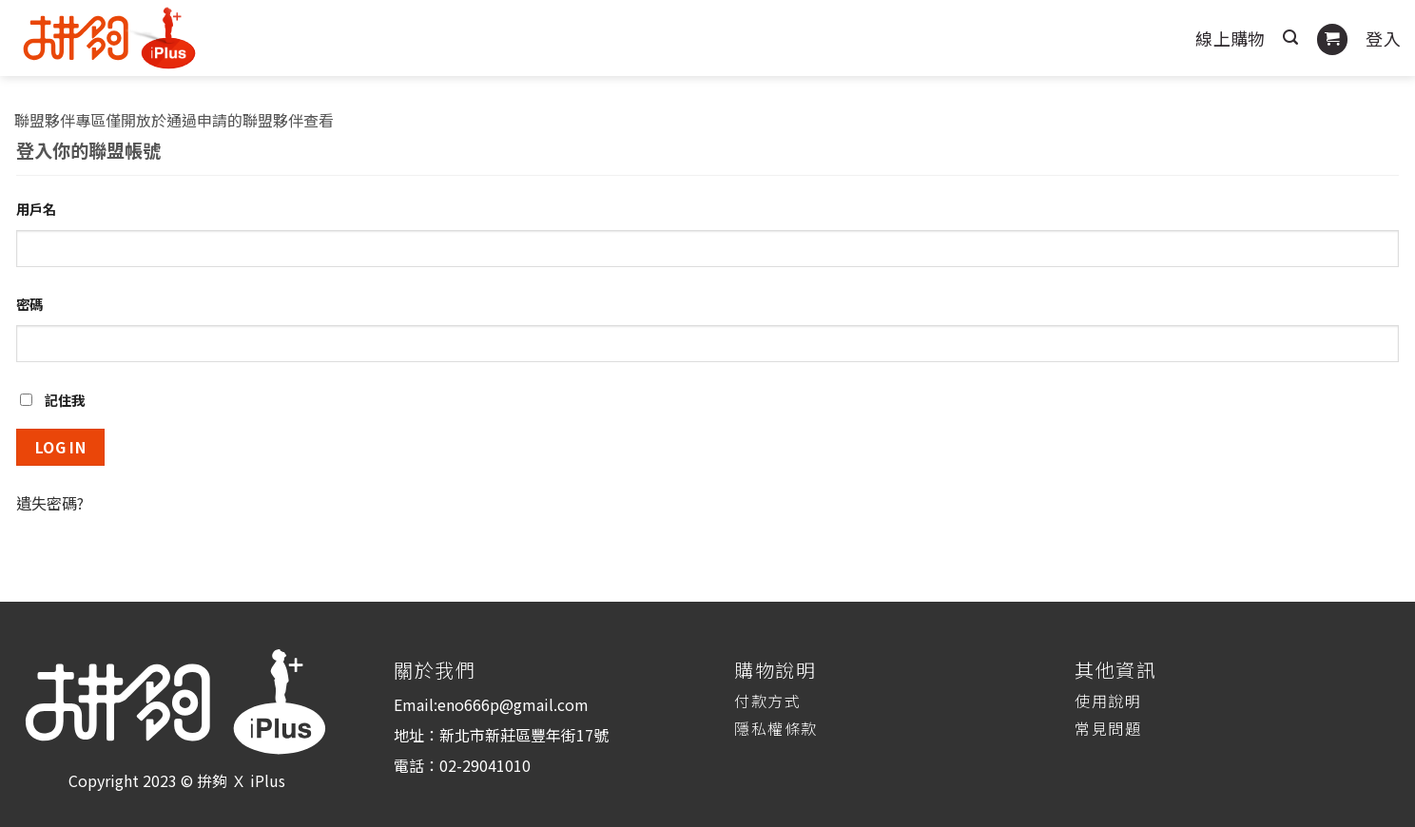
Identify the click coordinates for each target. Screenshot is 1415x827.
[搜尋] (1290, 37)
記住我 (52, 400)
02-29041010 (485, 765)
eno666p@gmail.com (513, 704)
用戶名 (36, 209)
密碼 (29, 304)
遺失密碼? (50, 502)
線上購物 (1230, 38)
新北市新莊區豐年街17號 (524, 734)
